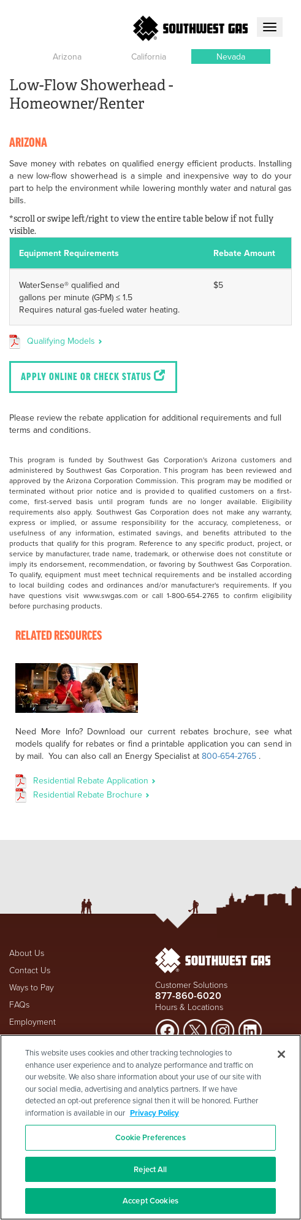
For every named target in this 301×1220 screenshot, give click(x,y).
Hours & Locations (189, 1006)
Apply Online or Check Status (93, 376)
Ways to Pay (31, 987)
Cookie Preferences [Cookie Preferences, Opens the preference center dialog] (150, 1137)
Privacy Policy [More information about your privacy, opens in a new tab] (154, 1113)
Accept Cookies (150, 1200)
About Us (26, 952)
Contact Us (29, 970)
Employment (32, 1021)
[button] (67, 56)
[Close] (281, 1054)
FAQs (19, 1004)
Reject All (150, 1169)
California (148, 56)
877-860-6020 (188, 996)
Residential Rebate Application (94, 780)
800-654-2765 (229, 756)
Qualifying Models (64, 341)
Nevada (230, 56)
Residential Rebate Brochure (91, 794)
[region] (150, 1127)
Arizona (67, 56)
